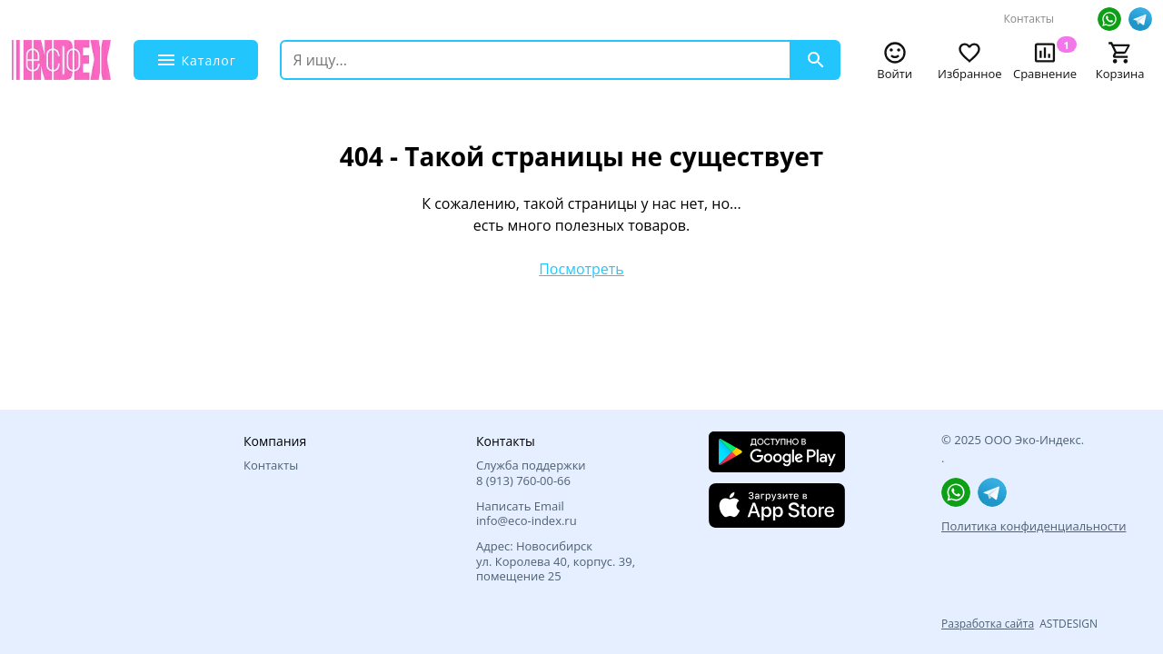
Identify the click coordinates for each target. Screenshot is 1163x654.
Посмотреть (581, 269)
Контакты (1028, 18)
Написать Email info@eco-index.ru (526, 514)
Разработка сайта (987, 623)
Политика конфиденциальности (1033, 526)
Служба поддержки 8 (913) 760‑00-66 (531, 473)
